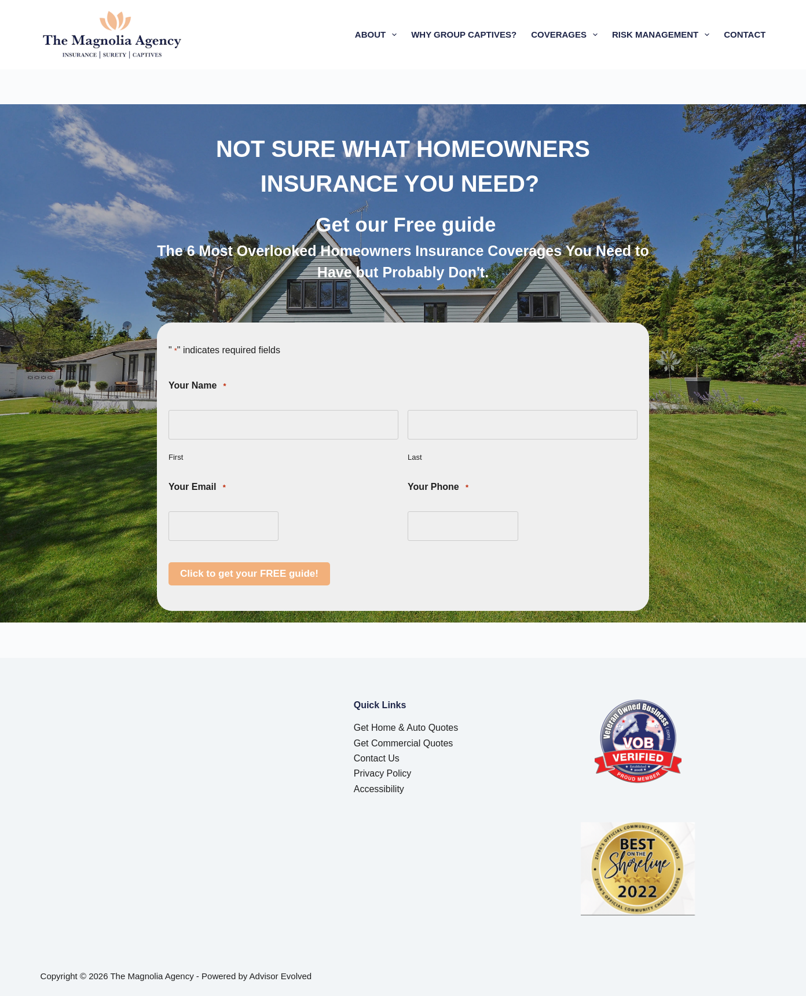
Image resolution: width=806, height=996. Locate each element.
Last (415, 457)
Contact (744, 34)
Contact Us (377, 758)
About (378, 35)
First (175, 457)
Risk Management (663, 35)
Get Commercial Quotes (403, 743)
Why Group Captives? (463, 34)
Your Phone (438, 487)
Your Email (197, 487)
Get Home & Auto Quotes (406, 728)
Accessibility (379, 789)
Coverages (566, 35)
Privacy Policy (383, 773)
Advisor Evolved (281, 976)
